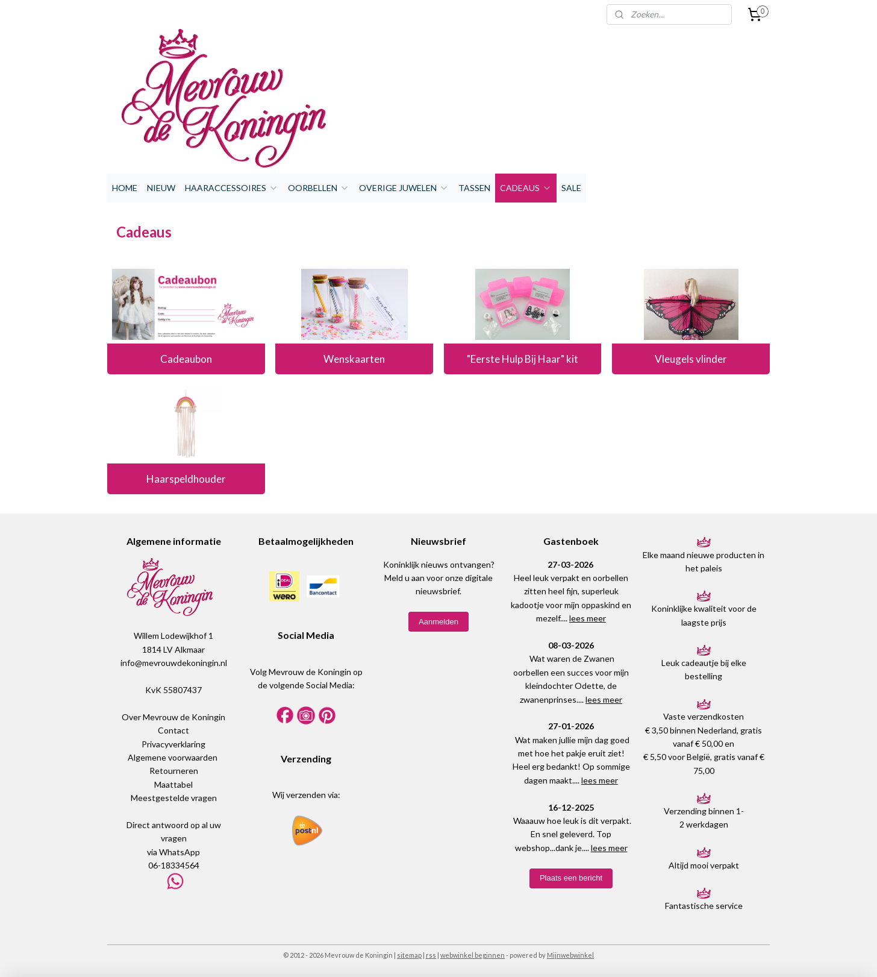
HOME (124, 188)
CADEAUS (526, 188)
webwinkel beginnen (472, 955)
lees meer (587, 618)
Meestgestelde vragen (174, 798)
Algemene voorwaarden (172, 757)
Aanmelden (438, 621)
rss (431, 955)
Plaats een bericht (571, 877)
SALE (571, 188)
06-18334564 (173, 865)
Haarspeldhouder (186, 479)
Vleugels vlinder (691, 359)
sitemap (409, 955)
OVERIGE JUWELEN (404, 188)
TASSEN (474, 188)
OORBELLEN (318, 188)
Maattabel (173, 784)
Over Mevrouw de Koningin (173, 717)
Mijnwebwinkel (570, 955)
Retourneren (173, 770)
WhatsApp (179, 852)
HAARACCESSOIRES (231, 188)
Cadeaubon (186, 359)
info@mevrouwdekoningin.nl (173, 663)
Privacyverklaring (173, 744)
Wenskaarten (354, 359)
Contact (173, 730)
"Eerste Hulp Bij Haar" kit (522, 359)
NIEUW (161, 188)
